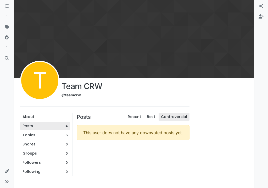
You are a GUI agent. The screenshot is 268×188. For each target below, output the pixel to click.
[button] (7, 171)
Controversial (174, 116)
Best (151, 116)
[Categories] (7, 6)
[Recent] (7, 17)
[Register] (261, 17)
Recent (134, 116)
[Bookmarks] (7, 48)
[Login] (261, 6)
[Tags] (7, 27)
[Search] (7, 58)
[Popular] (7, 37)
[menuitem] (261, 6)
